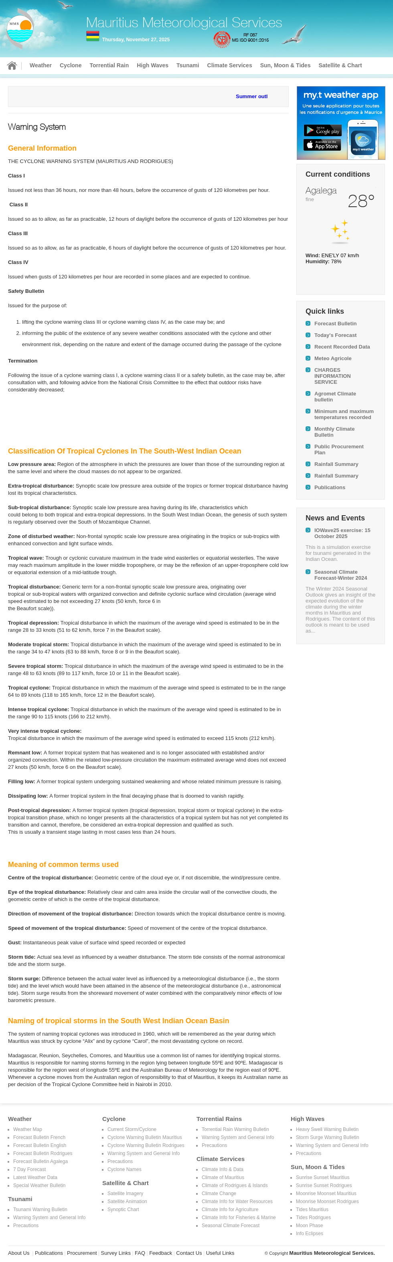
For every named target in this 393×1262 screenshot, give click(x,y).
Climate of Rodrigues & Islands (235, 1185)
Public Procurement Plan (339, 450)
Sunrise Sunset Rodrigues (324, 1185)
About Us (18, 1253)
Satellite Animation (127, 1201)
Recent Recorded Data (342, 347)
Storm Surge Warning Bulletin (327, 1137)
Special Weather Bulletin (39, 1185)
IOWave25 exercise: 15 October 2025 (342, 533)
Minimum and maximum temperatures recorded (344, 414)
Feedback (160, 1253)
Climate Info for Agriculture (230, 1209)
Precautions (25, 1225)
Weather (41, 65)
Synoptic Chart (123, 1209)
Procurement (82, 1253)
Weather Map (27, 1129)
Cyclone (70, 65)
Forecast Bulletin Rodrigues (42, 1153)
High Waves (152, 65)
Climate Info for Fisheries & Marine (239, 1217)
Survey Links (116, 1253)
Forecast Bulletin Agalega (40, 1161)
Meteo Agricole (333, 358)
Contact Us (189, 1253)
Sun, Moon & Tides (285, 65)
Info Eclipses (309, 1233)
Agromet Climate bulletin (335, 397)
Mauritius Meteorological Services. (332, 1253)
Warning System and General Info (49, 1217)
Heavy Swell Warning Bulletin (327, 1129)
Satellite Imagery (125, 1193)
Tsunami (187, 65)
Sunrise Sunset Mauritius (322, 1177)
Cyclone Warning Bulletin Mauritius (144, 1137)
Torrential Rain (109, 65)
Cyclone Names (124, 1169)
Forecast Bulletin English (39, 1145)
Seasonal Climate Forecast (230, 1225)
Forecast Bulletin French (39, 1137)
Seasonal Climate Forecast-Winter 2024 (340, 575)
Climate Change (219, 1193)
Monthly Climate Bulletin (334, 432)
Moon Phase (309, 1225)
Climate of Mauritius (223, 1177)
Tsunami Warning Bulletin (40, 1209)
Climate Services (229, 65)
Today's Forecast (335, 335)
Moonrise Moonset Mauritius (326, 1193)
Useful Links (220, 1253)
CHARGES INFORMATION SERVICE (332, 376)
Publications (329, 487)
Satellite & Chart (340, 65)
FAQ (140, 1253)
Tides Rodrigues (313, 1217)
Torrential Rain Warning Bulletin (235, 1129)
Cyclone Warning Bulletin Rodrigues (145, 1145)
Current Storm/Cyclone (131, 1129)
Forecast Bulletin (335, 324)
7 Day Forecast (29, 1169)
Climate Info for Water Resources (237, 1201)
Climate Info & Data (222, 1169)
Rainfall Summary (336, 464)
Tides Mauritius (312, 1209)
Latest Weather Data (35, 1177)
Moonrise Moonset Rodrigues (327, 1201)
